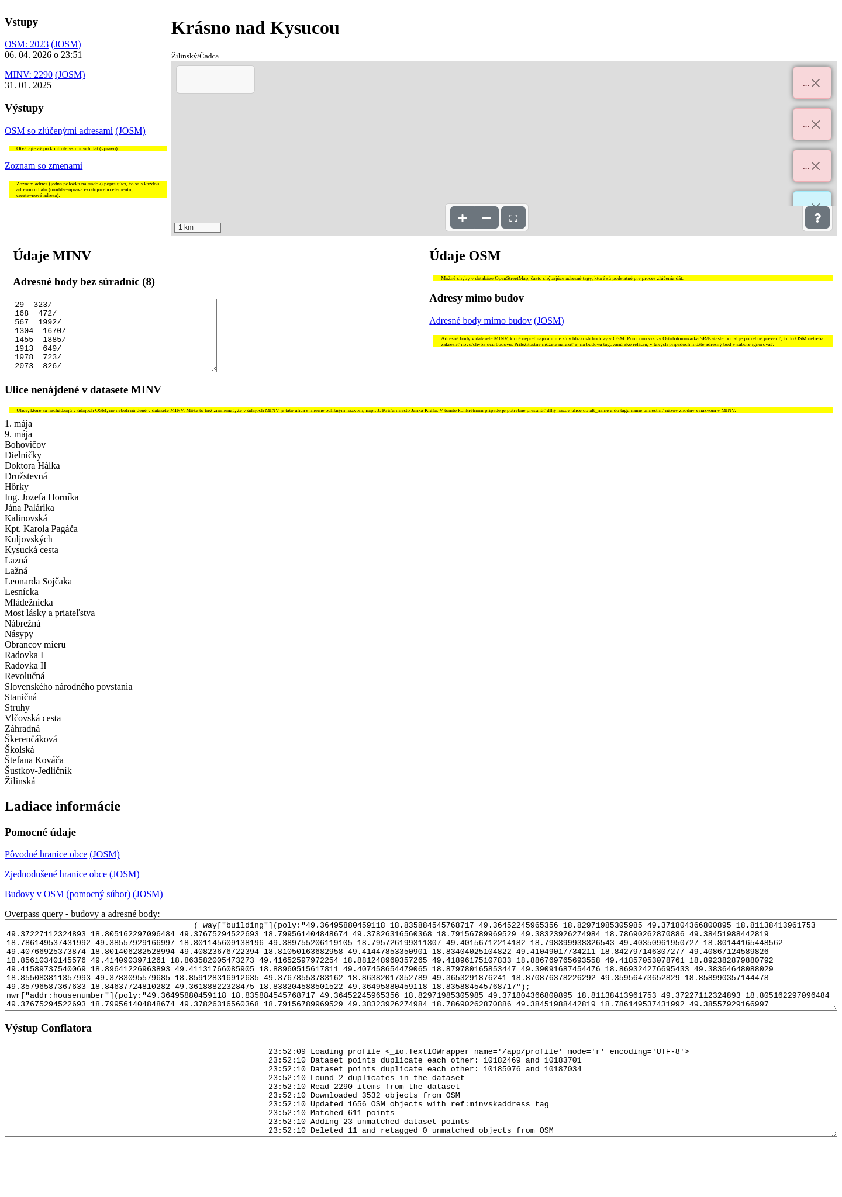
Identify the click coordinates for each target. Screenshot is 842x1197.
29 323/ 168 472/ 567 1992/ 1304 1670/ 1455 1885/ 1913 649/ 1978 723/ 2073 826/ (115, 342)
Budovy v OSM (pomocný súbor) (67, 908)
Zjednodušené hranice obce (56, 888)
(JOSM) (66, 44)
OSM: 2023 (27, 44)
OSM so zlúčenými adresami (59, 131)
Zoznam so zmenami (43, 166)
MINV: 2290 (29, 74)
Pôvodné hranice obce (46, 868)
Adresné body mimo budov (480, 321)
